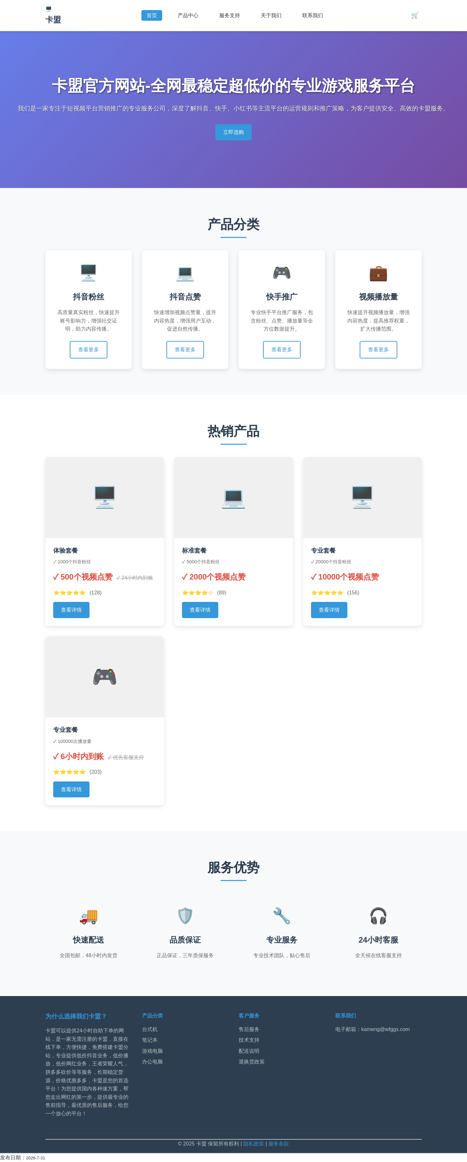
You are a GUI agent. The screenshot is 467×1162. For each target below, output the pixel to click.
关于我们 (271, 15)
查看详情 (71, 610)
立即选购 (233, 132)
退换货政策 (252, 1061)
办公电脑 (152, 1061)
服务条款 (278, 1143)
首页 (152, 15)
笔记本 (150, 1040)
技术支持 (249, 1040)
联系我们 (312, 15)
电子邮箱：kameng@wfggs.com (372, 1029)
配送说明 (249, 1051)
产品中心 (188, 15)
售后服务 (249, 1029)
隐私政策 (253, 1143)
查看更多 (88, 349)
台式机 (150, 1029)
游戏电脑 (152, 1051)
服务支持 (229, 15)
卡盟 (53, 19)
